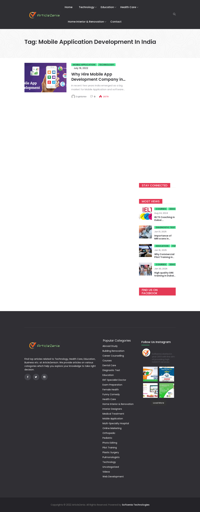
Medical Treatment (113, 413)
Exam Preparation (112, 384)
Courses (161, 209)
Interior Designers (112, 409)
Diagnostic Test (165, 227)
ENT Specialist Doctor (114, 380)
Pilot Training (109, 447)
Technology (86, 7)
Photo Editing (109, 442)
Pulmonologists (111, 457)
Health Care (128, 7)
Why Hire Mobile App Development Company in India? (97, 79)
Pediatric (107, 438)
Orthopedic (108, 433)
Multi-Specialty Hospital (115, 423)
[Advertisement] (157, 118)
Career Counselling (113, 355)
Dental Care (109, 365)
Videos (106, 471)
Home (68, 7)
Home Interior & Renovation (86, 22)
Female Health (110, 389)
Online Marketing (111, 428)
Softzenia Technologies (135, 504)
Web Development (113, 476)
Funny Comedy (111, 394)
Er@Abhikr (81, 96)
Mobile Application (84, 64)
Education (107, 7)
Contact (115, 22)
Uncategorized (110, 467)
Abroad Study (110, 346)
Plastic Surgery (110, 452)
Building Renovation (113, 351)
